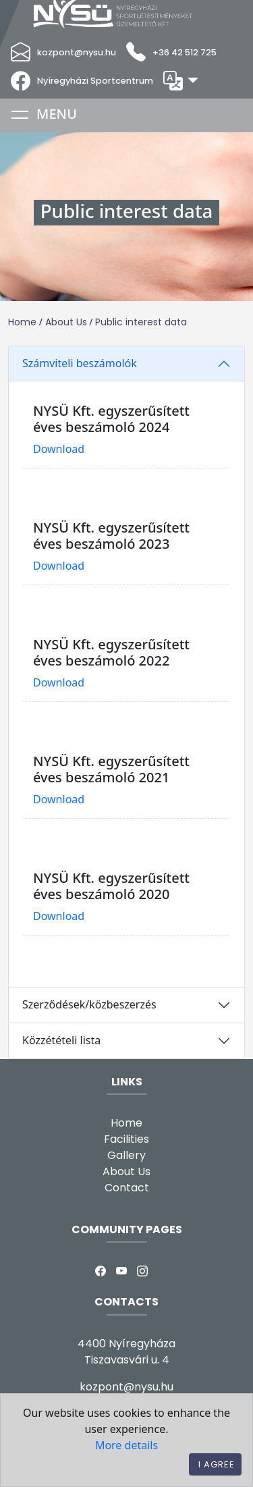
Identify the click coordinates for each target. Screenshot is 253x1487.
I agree (216, 1464)
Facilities (126, 1139)
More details (126, 1445)
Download (58, 448)
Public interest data (141, 322)
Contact (127, 1187)
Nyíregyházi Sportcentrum (95, 81)
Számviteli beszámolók (79, 363)
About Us (66, 322)
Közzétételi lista (61, 1040)
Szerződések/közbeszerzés (89, 1004)
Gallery (126, 1155)
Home (22, 322)
